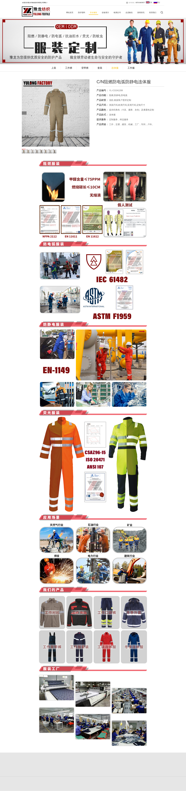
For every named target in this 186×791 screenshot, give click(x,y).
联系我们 (152, 12)
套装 (100, 68)
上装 (53, 68)
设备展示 (105, 12)
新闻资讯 (140, 12)
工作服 (131, 68)
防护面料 (81, 12)
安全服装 (93, 12)
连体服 (115, 68)
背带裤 (84, 68)
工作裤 (68, 68)
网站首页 (69, 12)
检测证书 (117, 12)
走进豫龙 (129, 12)
